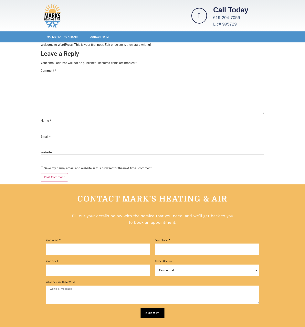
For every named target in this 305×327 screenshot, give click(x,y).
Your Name (52, 240)
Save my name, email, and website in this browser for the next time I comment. (98, 168)
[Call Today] (199, 16)
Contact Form (99, 36)
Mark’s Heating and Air (62, 36)
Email (46, 136)
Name (46, 120)
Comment (48, 70)
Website (46, 152)
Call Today (230, 10)
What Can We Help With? (60, 282)
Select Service (163, 261)
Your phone (161, 240)
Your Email (52, 261)
